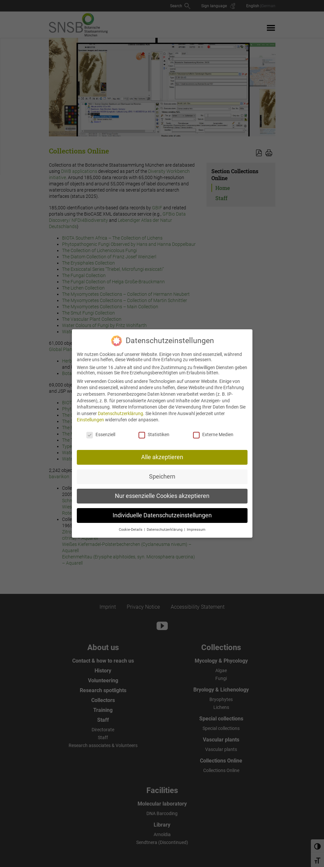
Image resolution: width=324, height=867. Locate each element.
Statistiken (154, 430)
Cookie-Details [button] (131, 525)
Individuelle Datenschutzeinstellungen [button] (162, 511)
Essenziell (100, 430)
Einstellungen (90, 415)
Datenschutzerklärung (120, 409)
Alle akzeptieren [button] (162, 453)
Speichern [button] (162, 472)
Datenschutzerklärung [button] (165, 525)
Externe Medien (213, 430)
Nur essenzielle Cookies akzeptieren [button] (162, 491)
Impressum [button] (196, 525)
